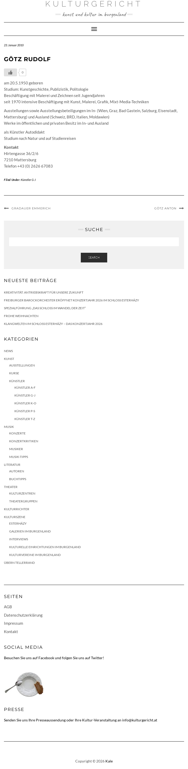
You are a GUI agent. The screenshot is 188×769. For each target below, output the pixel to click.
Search (94, 257)
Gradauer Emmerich (31, 208)
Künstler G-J (28, 179)
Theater (11, 487)
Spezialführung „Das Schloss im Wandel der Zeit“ (45, 308)
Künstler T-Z (24, 419)
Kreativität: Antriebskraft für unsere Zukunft (43, 292)
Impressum (13, 623)
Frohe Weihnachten (21, 316)
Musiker (16, 449)
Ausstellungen (22, 365)
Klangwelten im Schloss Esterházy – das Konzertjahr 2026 (53, 324)
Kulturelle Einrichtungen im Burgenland (45, 547)
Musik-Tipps (18, 457)
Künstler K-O (25, 403)
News (8, 351)
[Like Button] (10, 72)
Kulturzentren (22, 493)
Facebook (46, 658)
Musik (9, 427)
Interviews (18, 539)
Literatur (12, 465)
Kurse (14, 373)
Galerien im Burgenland (30, 531)
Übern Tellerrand (19, 563)
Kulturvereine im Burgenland (35, 555)
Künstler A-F (25, 387)
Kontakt (11, 631)
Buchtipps (17, 479)
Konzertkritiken (23, 441)
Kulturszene (14, 517)
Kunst (9, 359)
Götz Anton (165, 208)
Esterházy (18, 523)
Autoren (16, 471)
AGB (8, 606)
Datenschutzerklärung (23, 615)
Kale (109, 761)
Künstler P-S (24, 411)
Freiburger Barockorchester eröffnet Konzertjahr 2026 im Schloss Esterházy (71, 300)
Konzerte (17, 433)
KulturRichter (16, 509)
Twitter (97, 658)
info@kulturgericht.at (139, 720)
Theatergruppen (23, 501)
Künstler (17, 381)
